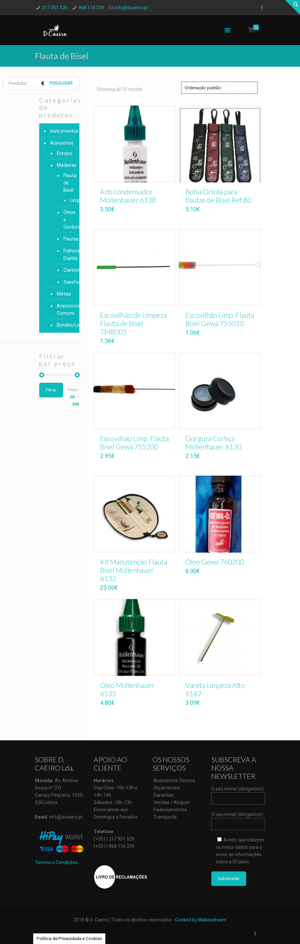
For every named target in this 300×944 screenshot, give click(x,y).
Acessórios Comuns (65, 309)
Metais (64, 294)
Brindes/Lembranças (65, 325)
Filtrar (51, 389)
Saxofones (66, 282)
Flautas (66, 238)
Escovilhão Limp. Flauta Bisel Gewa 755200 (134, 442)
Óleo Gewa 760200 (214, 562)
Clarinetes (66, 270)
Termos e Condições (56, 862)
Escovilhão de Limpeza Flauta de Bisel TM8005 (133, 323)
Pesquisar (61, 83)
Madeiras (65, 165)
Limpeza (69, 200)
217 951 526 (55, 7)
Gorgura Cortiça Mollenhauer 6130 (213, 442)
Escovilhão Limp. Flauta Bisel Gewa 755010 (219, 319)
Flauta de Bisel (66, 183)
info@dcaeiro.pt (131, 7)
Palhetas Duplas (66, 254)
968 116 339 (91, 7)
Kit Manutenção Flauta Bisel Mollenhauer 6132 (133, 570)
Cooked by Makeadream (200, 919)
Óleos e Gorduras (66, 220)
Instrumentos (63, 131)
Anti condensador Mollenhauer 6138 (128, 195)
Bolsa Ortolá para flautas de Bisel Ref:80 (218, 195)
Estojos (64, 153)
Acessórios (61, 143)
